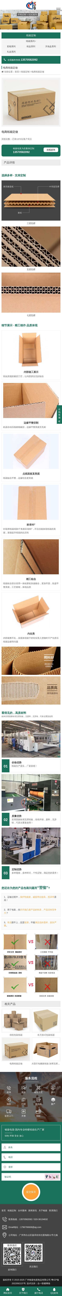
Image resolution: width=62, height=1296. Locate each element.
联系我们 (53, 1210)
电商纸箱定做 (37, 72)
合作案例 (22, 1210)
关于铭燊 (43, 1210)
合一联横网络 (43, 1283)
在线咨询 (51, 150)
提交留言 (31, 1192)
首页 (17, 72)
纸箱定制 (25, 72)
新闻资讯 (32, 1210)
